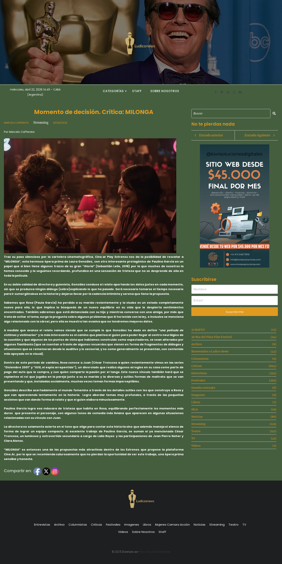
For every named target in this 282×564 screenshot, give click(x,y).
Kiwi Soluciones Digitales (155, 551)
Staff (137, 91)
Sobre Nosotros (164, 91)
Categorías (114, 91)
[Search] (230, 113)
